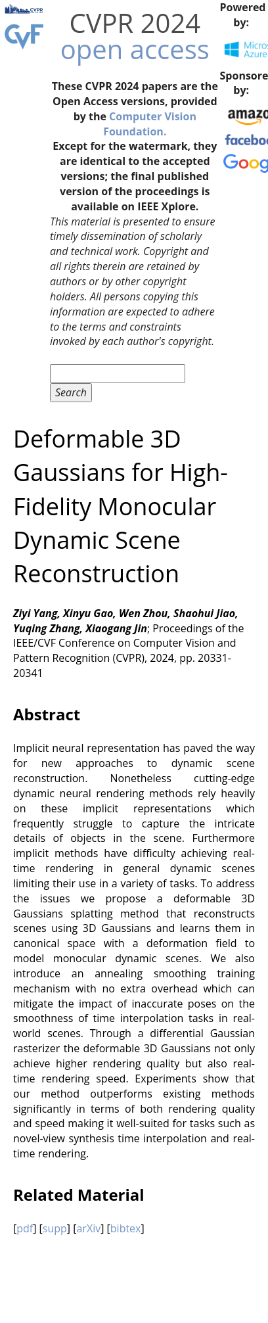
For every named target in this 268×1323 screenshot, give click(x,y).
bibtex (125, 1228)
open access (135, 49)
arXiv (88, 1228)
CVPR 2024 (134, 23)
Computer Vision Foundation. (149, 124)
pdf (24, 1228)
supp (55, 1228)
